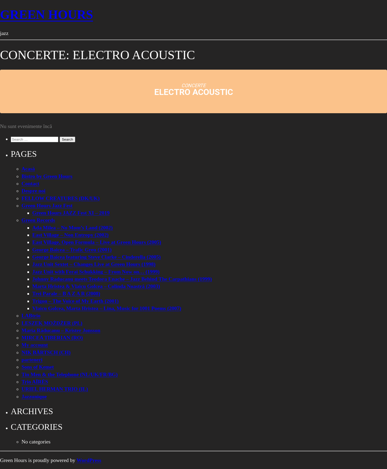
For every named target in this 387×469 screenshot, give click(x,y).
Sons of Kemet (38, 367)
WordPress (89, 460)
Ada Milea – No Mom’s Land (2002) (72, 227)
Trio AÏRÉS (35, 382)
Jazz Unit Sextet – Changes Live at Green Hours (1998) (93, 264)
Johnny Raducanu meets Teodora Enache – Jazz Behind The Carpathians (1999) (122, 279)
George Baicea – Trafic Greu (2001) (72, 250)
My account (35, 345)
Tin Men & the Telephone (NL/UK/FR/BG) (70, 374)
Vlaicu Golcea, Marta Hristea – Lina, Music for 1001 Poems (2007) (106, 308)
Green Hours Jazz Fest (47, 205)
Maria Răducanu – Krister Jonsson (61, 330)
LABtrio (31, 315)
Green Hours (46, 15)
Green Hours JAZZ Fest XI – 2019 (71, 213)
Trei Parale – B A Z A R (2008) (66, 293)
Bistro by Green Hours (47, 176)
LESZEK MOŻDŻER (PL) (52, 323)
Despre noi (33, 191)
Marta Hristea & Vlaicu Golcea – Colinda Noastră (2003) (96, 286)
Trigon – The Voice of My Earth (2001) (75, 301)
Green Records (38, 220)
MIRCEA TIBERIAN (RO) (52, 337)
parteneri (32, 360)
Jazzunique (34, 396)
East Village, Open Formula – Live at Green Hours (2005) (96, 242)
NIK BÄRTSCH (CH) (46, 352)
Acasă (28, 169)
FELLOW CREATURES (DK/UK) (61, 198)
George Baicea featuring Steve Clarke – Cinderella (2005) (96, 257)
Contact (30, 183)
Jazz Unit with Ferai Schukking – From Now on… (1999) (96, 272)
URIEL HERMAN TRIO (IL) (55, 389)
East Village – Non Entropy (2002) (70, 235)
